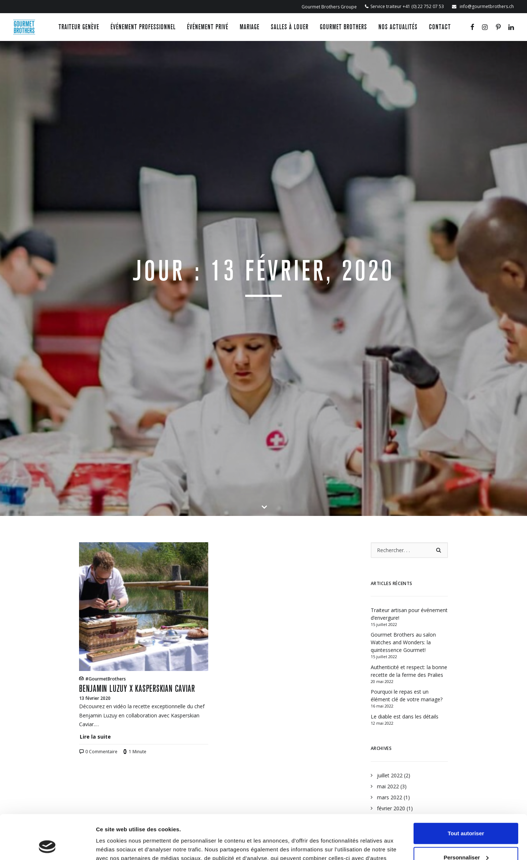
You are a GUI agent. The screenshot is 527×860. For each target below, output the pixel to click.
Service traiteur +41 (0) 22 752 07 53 (407, 6)
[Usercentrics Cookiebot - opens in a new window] (47, 845)
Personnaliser (466, 815)
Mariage (249, 27)
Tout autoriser (466, 792)
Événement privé (207, 27)
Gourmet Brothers (343, 27)
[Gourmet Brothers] (24, 27)
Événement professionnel (143, 27)
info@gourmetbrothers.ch (486, 6)
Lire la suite (95, 452)
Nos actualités (398, 27)
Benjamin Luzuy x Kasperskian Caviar (137, 404)
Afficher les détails (120, 845)
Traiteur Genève (79, 27)
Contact (440, 27)
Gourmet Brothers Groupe (329, 7)
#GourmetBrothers (105, 395)
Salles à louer (290, 27)
